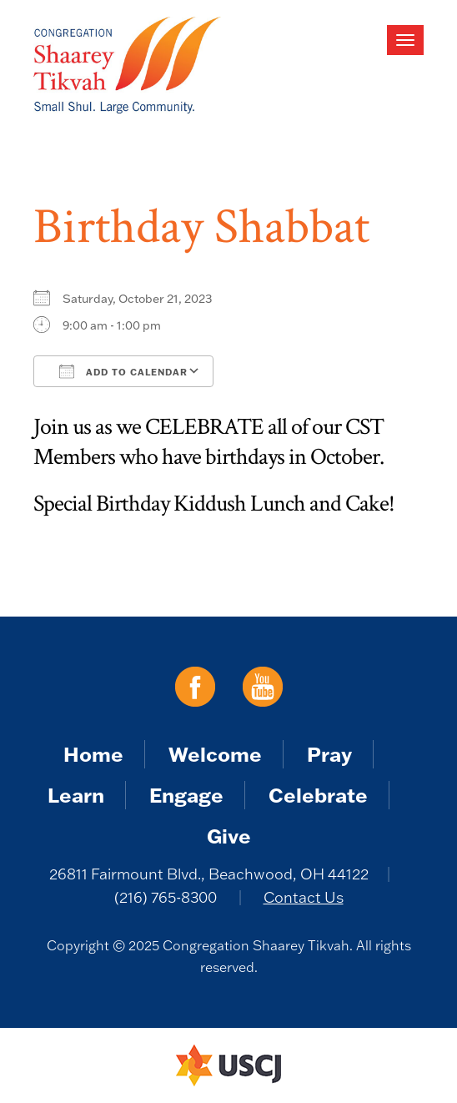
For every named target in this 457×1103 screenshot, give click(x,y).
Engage (186, 795)
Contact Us (304, 897)
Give (229, 836)
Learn (76, 795)
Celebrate (318, 795)
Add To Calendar (123, 371)
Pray (329, 754)
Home (93, 754)
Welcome (215, 754)
